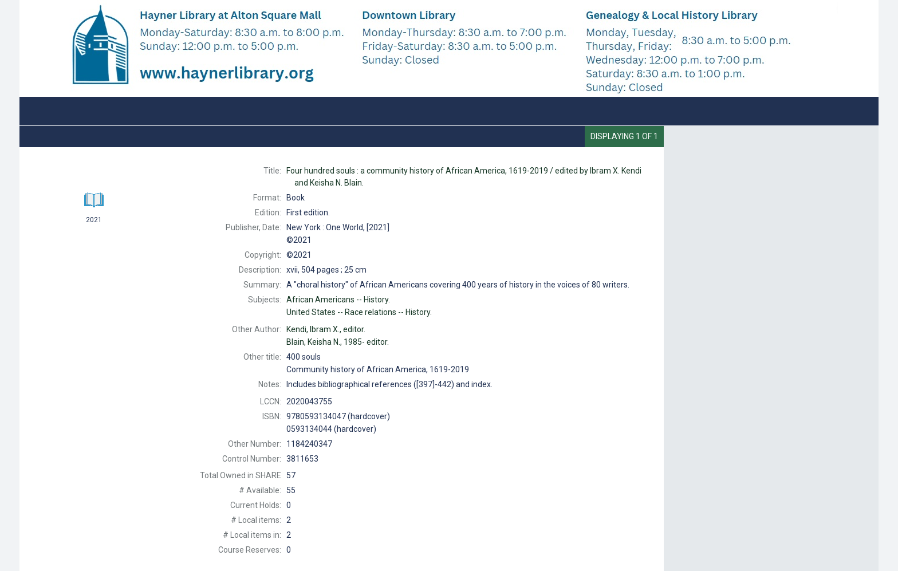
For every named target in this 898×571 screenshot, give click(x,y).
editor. (325, 329)
